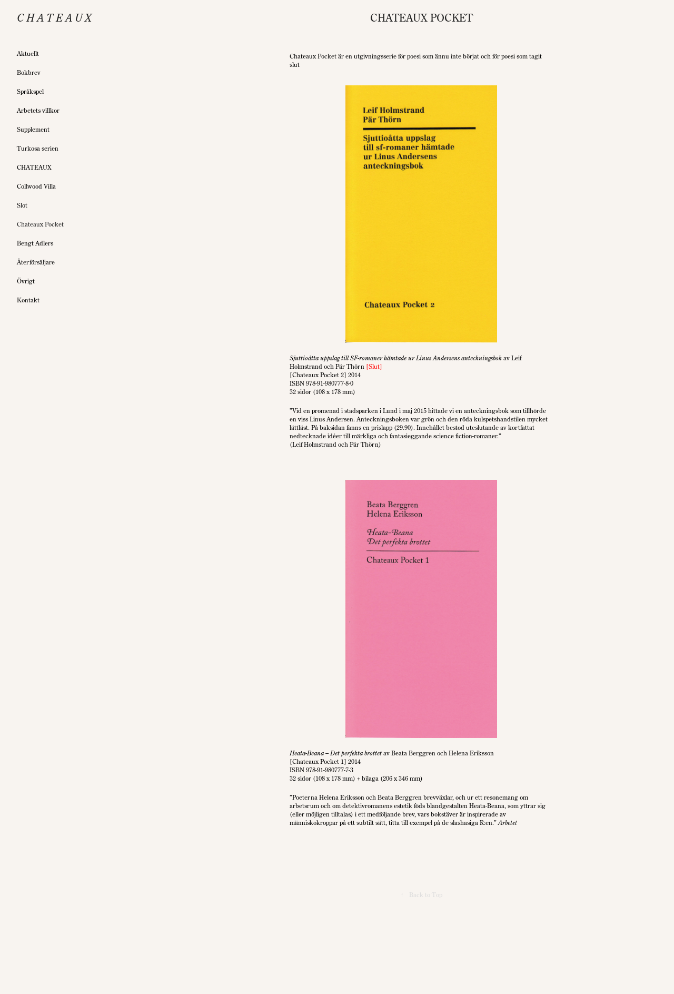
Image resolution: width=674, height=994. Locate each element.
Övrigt (26, 281)
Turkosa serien (37, 148)
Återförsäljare (36, 262)
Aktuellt (28, 53)
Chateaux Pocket (40, 224)
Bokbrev (29, 72)
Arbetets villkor (38, 110)
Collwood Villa (36, 186)
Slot (22, 205)
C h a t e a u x (54, 17)
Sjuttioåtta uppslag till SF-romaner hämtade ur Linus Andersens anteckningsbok (396, 358)
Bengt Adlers (35, 243)
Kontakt (28, 300)
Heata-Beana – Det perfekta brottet (336, 753)
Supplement (33, 129)
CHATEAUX (34, 167)
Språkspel (30, 91)
